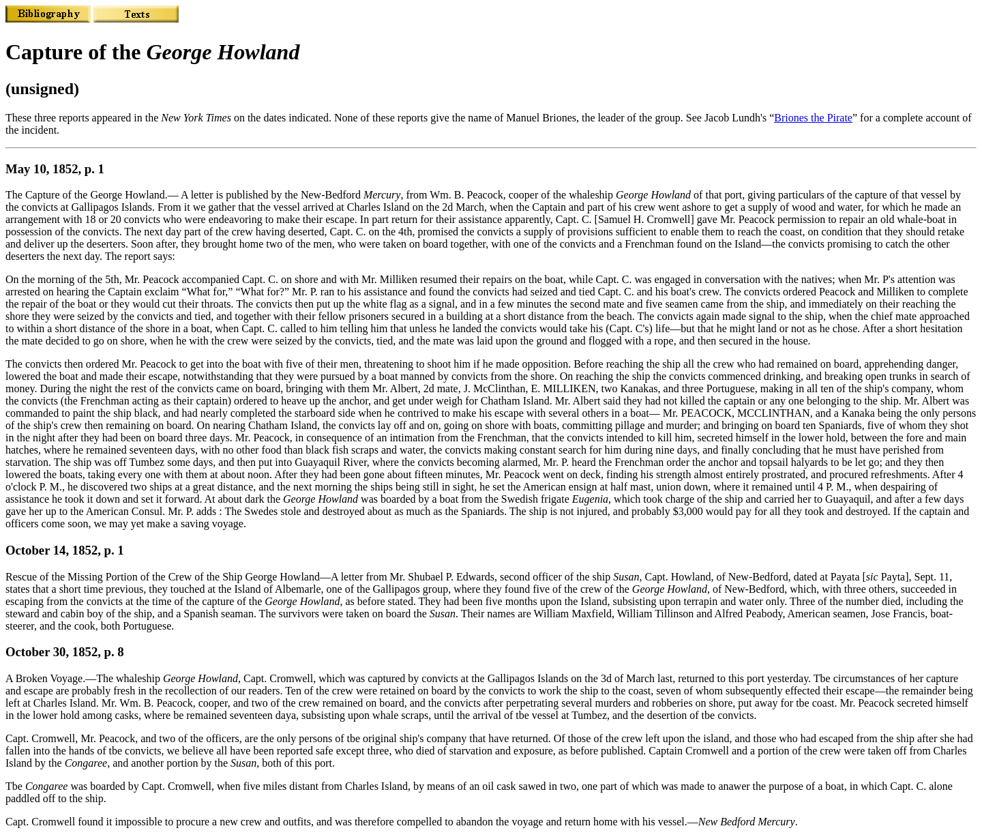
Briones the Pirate (813, 117)
